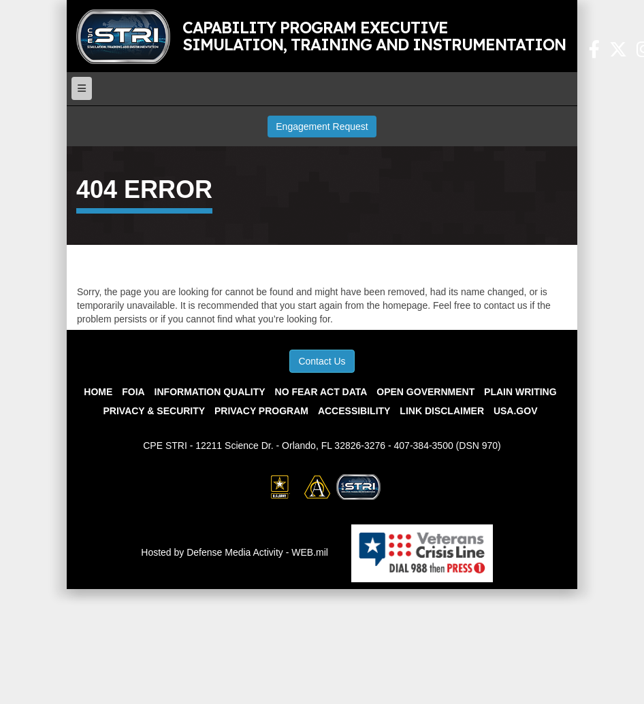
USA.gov (516, 410)
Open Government (425, 391)
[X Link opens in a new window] (618, 52)
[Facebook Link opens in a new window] (594, 52)
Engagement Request (322, 126)
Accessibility (354, 410)
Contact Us (321, 361)
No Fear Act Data (321, 391)
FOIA (133, 391)
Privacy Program (261, 410)
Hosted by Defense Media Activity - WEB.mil (234, 552)
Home (98, 391)
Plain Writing (520, 391)
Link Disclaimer (442, 410)
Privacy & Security (154, 410)
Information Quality (210, 391)
